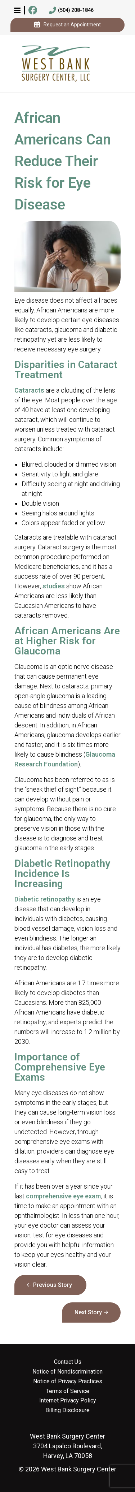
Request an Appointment (67, 25)
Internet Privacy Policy (67, 1401)
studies (53, 586)
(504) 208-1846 (71, 10)
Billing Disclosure (67, 1410)
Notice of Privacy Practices (67, 1381)
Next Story (88, 1312)
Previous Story (52, 1284)
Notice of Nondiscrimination (67, 1372)
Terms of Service (67, 1391)
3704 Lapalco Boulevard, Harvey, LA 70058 (67, 1445)
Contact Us (67, 1362)
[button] (17, 10)
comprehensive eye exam (63, 1196)
